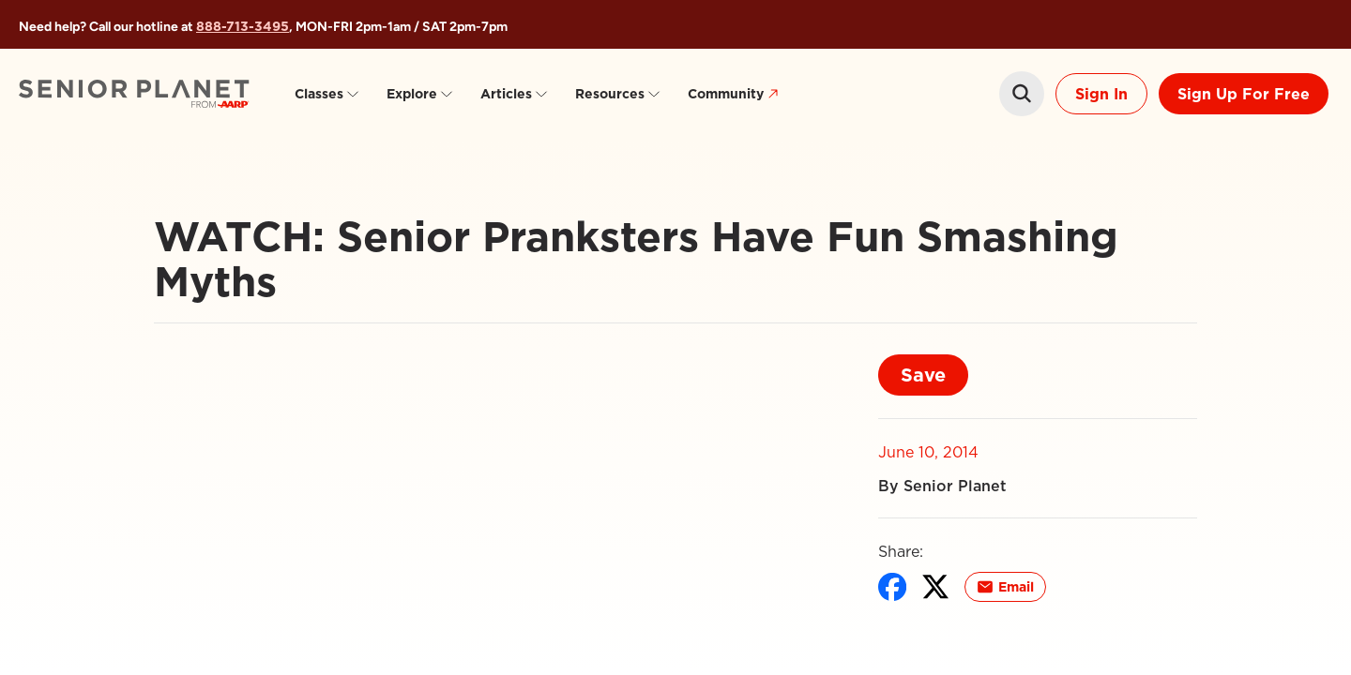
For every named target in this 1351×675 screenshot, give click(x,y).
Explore (420, 93)
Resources (618, 93)
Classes (327, 93)
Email (1005, 587)
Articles (514, 93)
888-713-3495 (242, 26)
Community (735, 94)
